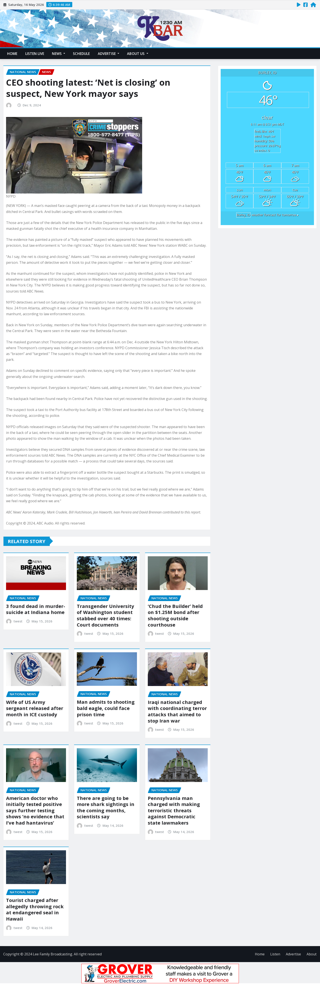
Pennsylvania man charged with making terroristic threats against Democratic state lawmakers (174, 810)
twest (18, 621)
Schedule (81, 53)
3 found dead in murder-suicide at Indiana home (35, 609)
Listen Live (34, 53)
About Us (137, 53)
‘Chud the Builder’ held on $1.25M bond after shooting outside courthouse (175, 615)
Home (12, 53)
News (58, 53)
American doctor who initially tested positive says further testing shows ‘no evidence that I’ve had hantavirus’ (35, 810)
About (312, 954)
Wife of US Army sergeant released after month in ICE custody (34, 708)
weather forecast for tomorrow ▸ (267, 215)
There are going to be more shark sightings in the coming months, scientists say (105, 807)
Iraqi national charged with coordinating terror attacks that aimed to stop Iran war (177, 711)
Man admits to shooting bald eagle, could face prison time (106, 708)
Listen (275, 954)
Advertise (108, 53)
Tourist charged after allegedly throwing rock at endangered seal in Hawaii (35, 909)
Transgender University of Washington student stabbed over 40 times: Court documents (105, 615)
